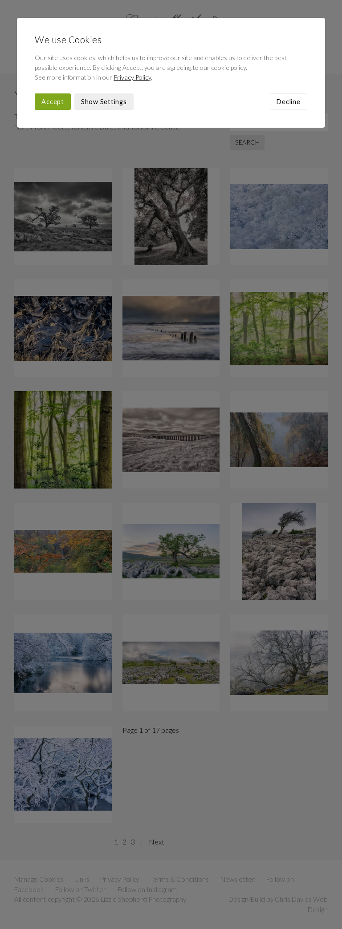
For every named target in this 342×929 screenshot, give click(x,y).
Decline (288, 101)
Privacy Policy (132, 77)
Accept (52, 101)
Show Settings (104, 101)
